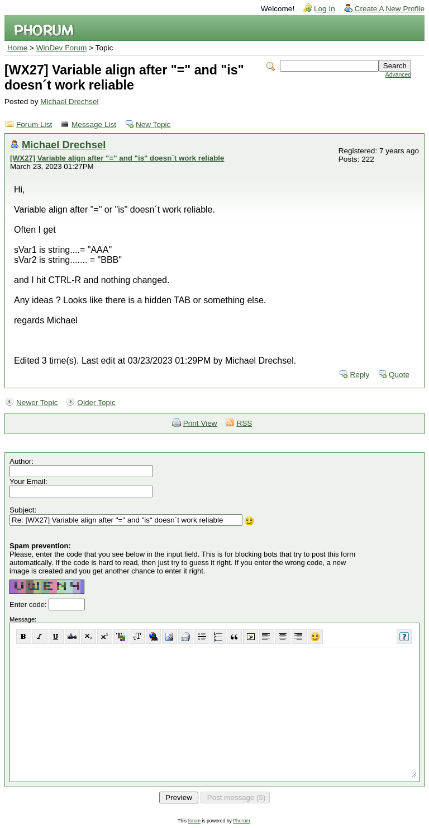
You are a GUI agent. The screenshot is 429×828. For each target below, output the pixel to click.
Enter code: (29, 604)
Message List (94, 124)
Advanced (398, 75)
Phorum (241, 821)
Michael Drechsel (69, 101)
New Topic (153, 124)
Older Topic (96, 402)
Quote (399, 374)
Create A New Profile (390, 8)
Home (17, 48)
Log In (324, 8)
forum (194, 821)
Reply (359, 374)
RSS (244, 423)
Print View (200, 423)
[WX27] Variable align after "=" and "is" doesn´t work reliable (117, 158)
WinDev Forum (61, 48)
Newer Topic (37, 402)
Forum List (34, 124)
